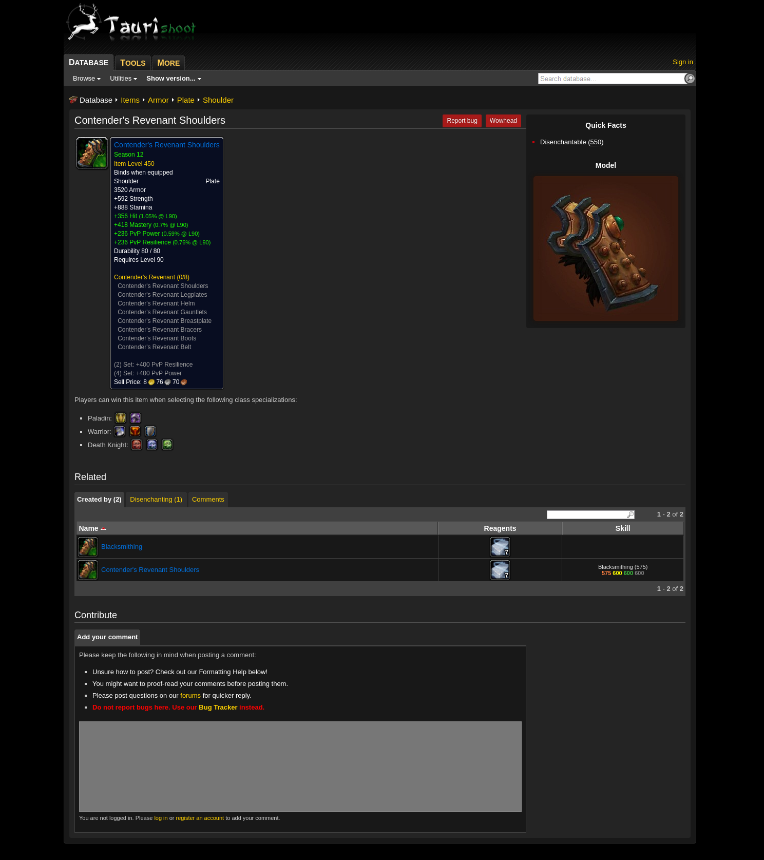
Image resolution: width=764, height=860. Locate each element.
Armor (158, 99)
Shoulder (218, 99)
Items (130, 99)
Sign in (683, 62)
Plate (186, 99)
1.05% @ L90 (158, 216)
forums (190, 695)
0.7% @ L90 (170, 225)
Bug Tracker (218, 707)
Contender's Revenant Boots (157, 338)
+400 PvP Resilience (164, 364)
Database (96, 99)
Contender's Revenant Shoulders (163, 286)
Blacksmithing (121, 546)
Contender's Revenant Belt (154, 347)
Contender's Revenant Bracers (160, 329)
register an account (200, 818)
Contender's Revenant (144, 277)
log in (160, 818)
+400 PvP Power (159, 373)
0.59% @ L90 (181, 234)
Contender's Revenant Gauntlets (162, 312)
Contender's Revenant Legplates (162, 294)
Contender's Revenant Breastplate (165, 320)
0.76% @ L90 (192, 242)
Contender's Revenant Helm (156, 303)
